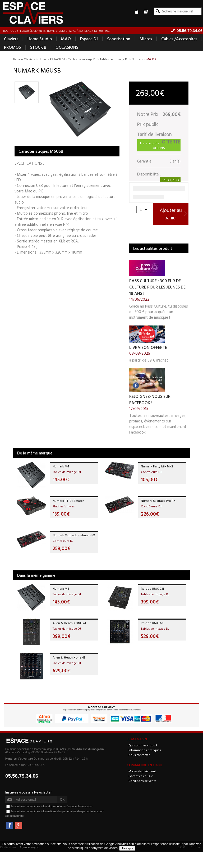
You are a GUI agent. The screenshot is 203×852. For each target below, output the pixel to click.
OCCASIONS (67, 47)
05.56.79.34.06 (21, 776)
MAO (66, 38)
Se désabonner (14, 815)
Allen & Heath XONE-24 (69, 622)
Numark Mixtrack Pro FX (158, 500)
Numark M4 (61, 466)
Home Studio (39, 38)
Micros (146, 38)
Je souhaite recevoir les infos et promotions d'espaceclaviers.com (51, 806)
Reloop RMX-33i (152, 588)
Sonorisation (118, 38)
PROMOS (12, 47)
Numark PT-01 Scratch (68, 500)
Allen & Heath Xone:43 (69, 657)
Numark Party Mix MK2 (157, 466)
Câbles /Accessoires (179, 38)
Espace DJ (89, 38)
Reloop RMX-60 (152, 622)
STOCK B (38, 47)
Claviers (11, 38)
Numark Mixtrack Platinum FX (74, 535)
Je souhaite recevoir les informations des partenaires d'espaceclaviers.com (57, 811)
